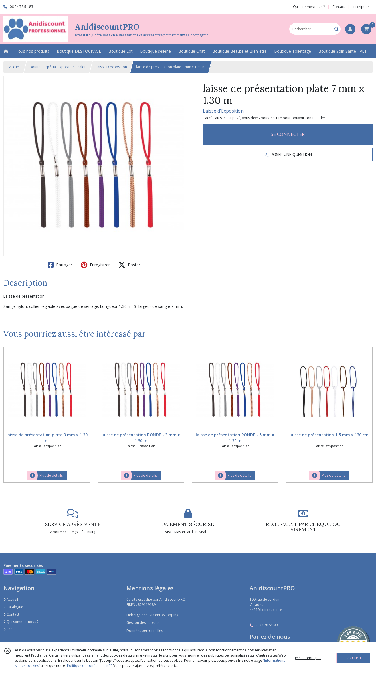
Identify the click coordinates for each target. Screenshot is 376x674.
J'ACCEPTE (354, 657)
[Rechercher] (336, 28)
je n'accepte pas (308, 657)
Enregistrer (95, 264)
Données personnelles (144, 630)
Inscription (361, 6)
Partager (60, 264)
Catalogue (13, 606)
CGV (8, 629)
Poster (129, 264)
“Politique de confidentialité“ (89, 665)
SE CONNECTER (288, 134)
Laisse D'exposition (111, 66)
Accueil (15, 66)
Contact (338, 6)
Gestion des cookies (142, 622)
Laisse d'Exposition (223, 111)
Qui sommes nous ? (20, 621)
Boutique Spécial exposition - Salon (58, 66)
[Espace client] (350, 29)
